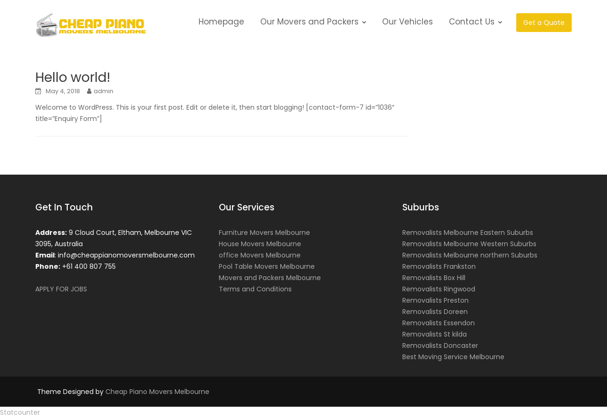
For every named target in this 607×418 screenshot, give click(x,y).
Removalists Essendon (438, 323)
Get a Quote (544, 22)
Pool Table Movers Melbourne (267, 266)
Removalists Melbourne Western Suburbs (469, 244)
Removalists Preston (435, 300)
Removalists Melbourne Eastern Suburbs (467, 232)
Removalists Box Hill (433, 277)
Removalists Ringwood (438, 289)
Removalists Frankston (439, 266)
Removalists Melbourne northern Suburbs (469, 255)
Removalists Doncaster (440, 345)
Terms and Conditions (255, 289)
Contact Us (472, 21)
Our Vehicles (407, 21)
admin (103, 91)
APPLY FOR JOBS (61, 289)
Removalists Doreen (435, 311)
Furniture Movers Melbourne (264, 232)
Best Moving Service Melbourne (453, 357)
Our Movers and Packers (309, 21)
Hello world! (72, 77)
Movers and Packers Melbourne (270, 277)
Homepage (221, 21)
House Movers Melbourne (260, 244)
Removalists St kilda (434, 334)
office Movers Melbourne (260, 255)
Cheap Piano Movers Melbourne (157, 391)
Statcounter (20, 412)
